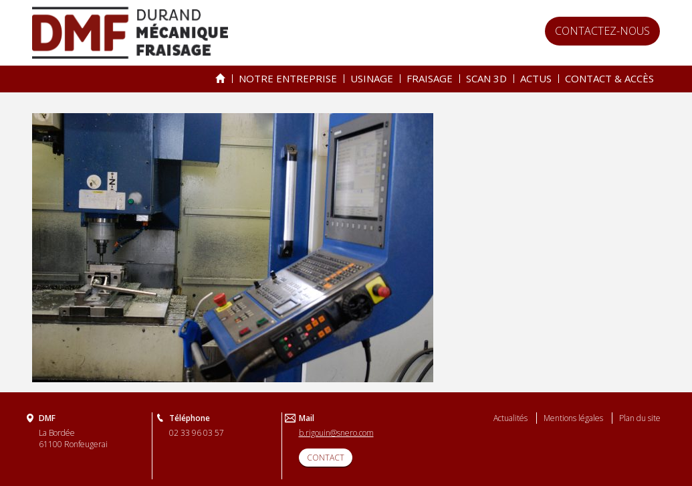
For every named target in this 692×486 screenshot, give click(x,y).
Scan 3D (486, 78)
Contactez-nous (602, 30)
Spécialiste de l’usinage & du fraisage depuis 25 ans (220, 79)
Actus (536, 78)
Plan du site (640, 418)
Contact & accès (609, 78)
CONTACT (325, 457)
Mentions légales (573, 418)
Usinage (371, 78)
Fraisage (430, 78)
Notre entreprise (288, 78)
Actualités (510, 418)
